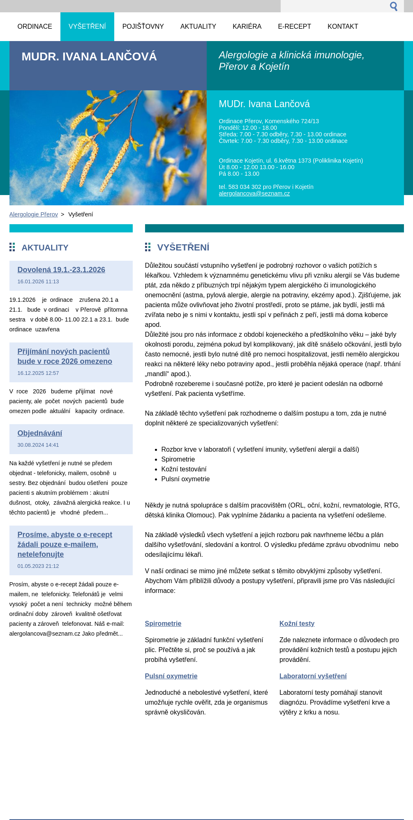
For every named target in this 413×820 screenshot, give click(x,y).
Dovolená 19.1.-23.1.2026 (62, 270)
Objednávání (40, 433)
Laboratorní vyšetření (313, 676)
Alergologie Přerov (33, 214)
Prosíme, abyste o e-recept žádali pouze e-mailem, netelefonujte (65, 544)
